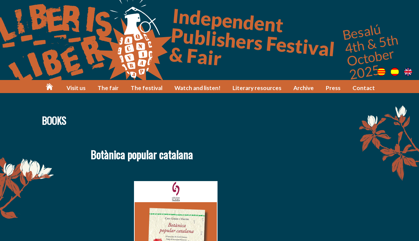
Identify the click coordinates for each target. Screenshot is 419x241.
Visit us (76, 87)
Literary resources (257, 87)
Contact (364, 87)
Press (333, 87)
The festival (146, 87)
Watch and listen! (197, 87)
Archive (303, 87)
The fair (108, 87)
